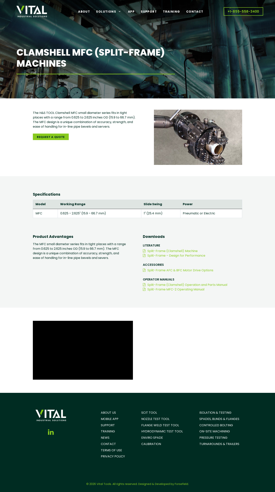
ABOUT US (108, 412)
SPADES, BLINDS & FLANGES (219, 419)
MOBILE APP (109, 419)
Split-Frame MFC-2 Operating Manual (173, 289)
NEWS (105, 437)
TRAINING (108, 431)
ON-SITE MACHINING (214, 431)
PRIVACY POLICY (113, 456)
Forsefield (181, 484)
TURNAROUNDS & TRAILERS (219, 444)
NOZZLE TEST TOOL (155, 419)
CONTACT (108, 444)
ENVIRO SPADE (152, 437)
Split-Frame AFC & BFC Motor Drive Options (178, 270)
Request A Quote (51, 137)
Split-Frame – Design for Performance (174, 255)
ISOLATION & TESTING (215, 412)
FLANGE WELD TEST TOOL (160, 425)
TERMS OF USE (111, 450)
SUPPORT (108, 425)
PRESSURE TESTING (213, 437)
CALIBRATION (151, 444)
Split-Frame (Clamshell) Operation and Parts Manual (185, 285)
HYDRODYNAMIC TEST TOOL (162, 431)
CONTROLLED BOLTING (216, 425)
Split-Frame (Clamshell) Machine (170, 251)
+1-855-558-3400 (243, 11)
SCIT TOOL (149, 412)
